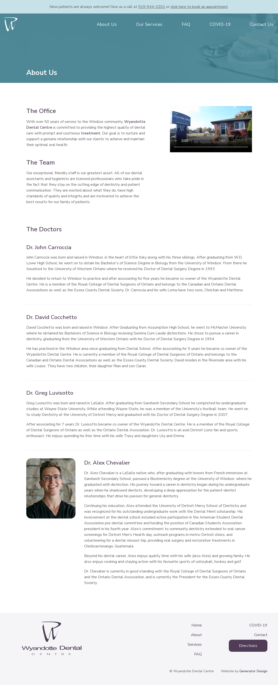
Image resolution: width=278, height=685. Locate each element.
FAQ (186, 24)
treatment (90, 133)
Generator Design (253, 671)
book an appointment (199, 6)
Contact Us (261, 24)
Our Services (149, 24)
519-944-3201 (151, 6)
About (196, 635)
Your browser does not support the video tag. (211, 129)
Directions (248, 645)
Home (196, 625)
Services (195, 644)
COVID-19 (220, 24)
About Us (107, 24)
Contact (260, 635)
